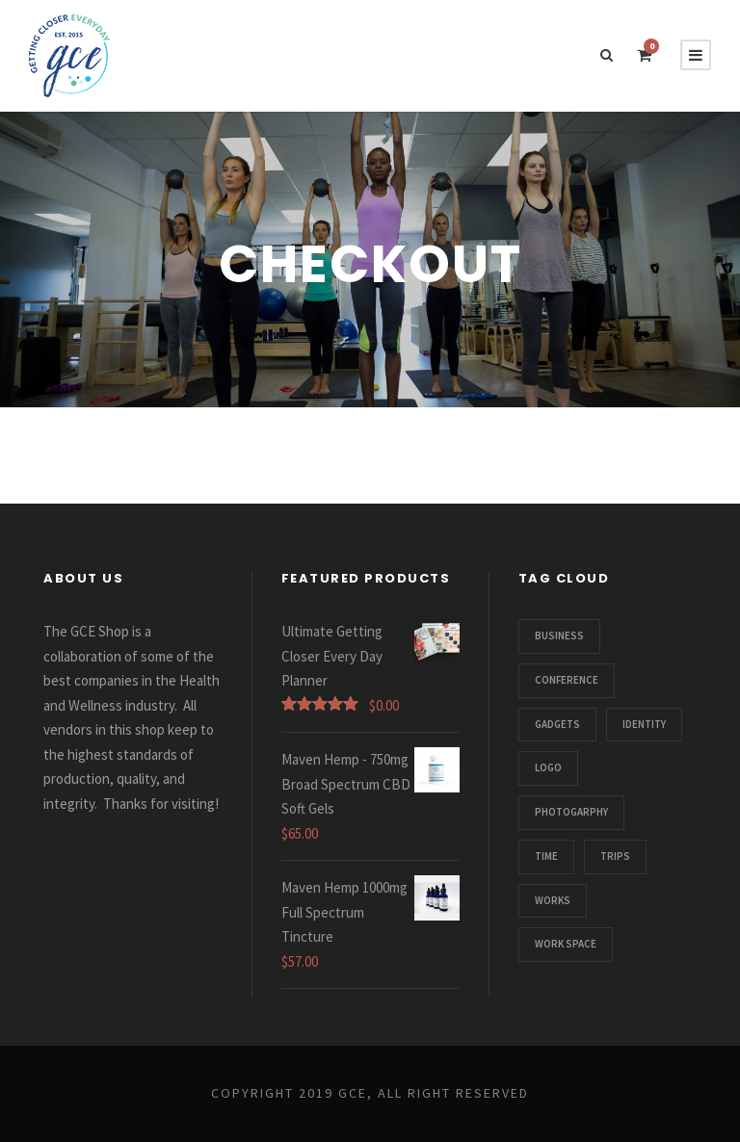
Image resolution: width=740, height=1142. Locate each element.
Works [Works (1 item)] (552, 900)
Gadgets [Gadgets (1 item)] (557, 724)
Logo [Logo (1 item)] (548, 767)
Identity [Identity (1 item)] (644, 724)
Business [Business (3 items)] (559, 635)
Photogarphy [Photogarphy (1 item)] (571, 811)
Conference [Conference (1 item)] (566, 680)
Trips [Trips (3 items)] (615, 856)
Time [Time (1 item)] (546, 856)
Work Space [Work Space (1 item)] (565, 943)
